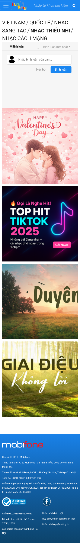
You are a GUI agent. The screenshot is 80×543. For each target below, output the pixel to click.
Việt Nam (13, 23)
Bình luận (61, 69)
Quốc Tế (39, 23)
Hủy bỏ (41, 69)
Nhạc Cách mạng (24, 38)
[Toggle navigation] (6, 5)
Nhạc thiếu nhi (50, 31)
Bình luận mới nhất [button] (55, 47)
